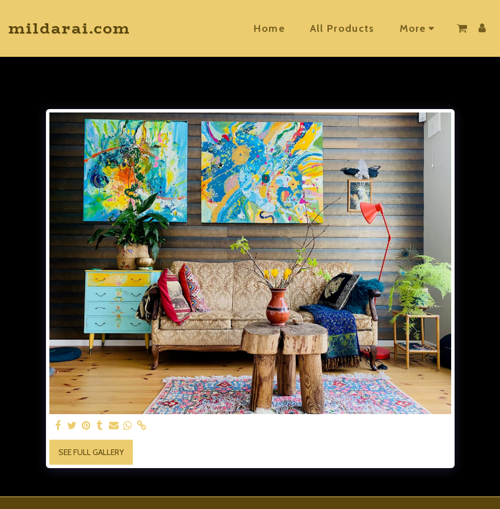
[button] (462, 28)
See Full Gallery (91, 452)
